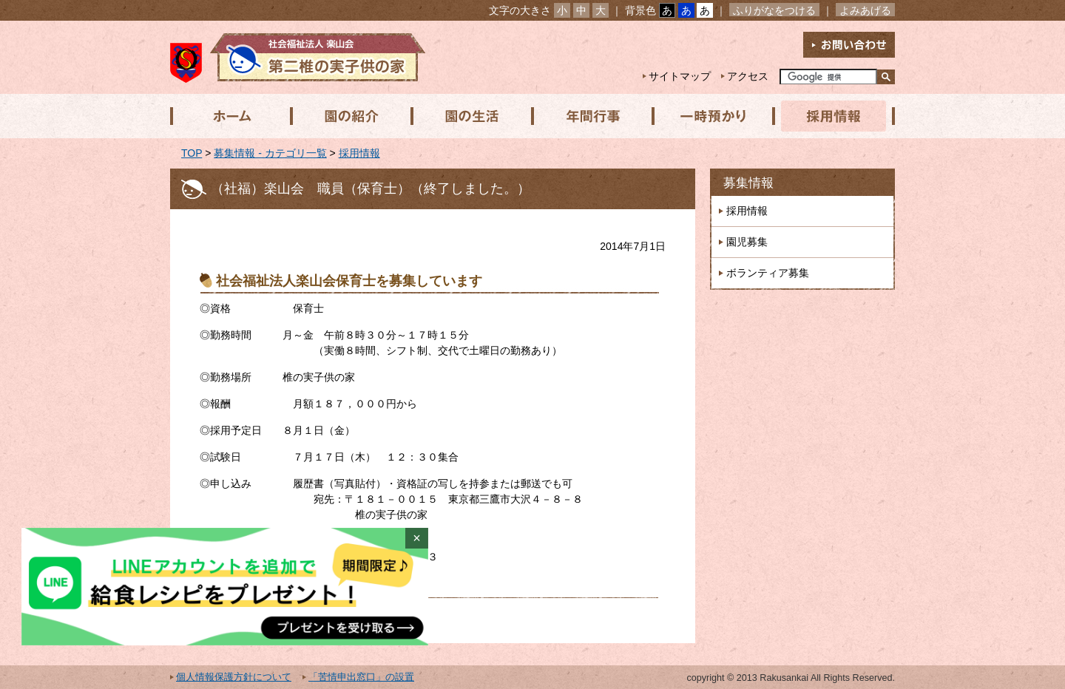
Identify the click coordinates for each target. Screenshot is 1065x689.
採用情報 (829, 116)
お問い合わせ (849, 45)
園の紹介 (350, 116)
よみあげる (865, 10)
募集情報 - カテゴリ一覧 (270, 153)
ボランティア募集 (767, 273)
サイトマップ (680, 76)
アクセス (747, 76)
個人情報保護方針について (233, 677)
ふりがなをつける (774, 10)
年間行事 (589, 116)
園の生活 (470, 116)
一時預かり (709, 116)
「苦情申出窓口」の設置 (361, 677)
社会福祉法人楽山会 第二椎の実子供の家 (297, 57)
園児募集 (747, 242)
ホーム (230, 116)
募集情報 (748, 183)
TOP (191, 153)
